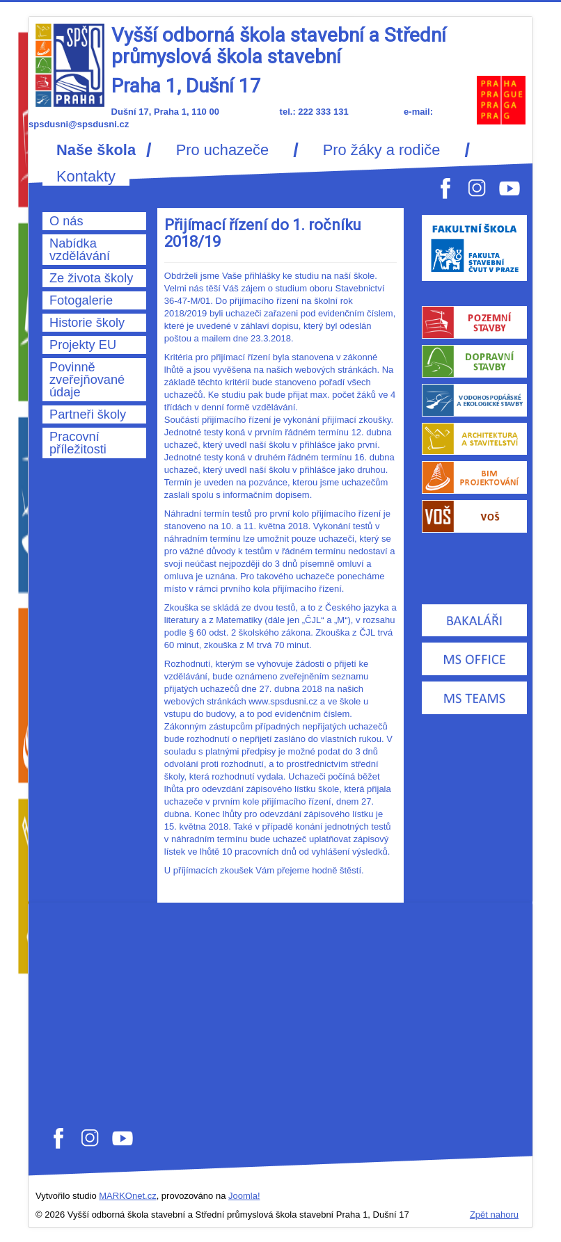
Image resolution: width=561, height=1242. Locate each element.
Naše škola (96, 150)
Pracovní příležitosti (77, 442)
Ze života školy (91, 278)
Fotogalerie (81, 300)
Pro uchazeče (222, 150)
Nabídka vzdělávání (79, 249)
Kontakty (86, 176)
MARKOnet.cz (127, 1196)
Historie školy (87, 322)
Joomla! (244, 1196)
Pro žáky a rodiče (382, 150)
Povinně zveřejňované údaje (87, 379)
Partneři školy (87, 414)
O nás (66, 221)
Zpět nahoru (494, 1214)
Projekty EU (82, 345)
